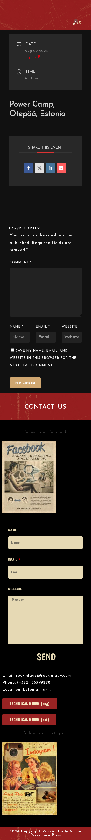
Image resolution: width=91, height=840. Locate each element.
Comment (21, 262)
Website (70, 326)
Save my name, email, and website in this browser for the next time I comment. (43, 358)
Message (15, 589)
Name (16, 326)
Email (43, 326)
